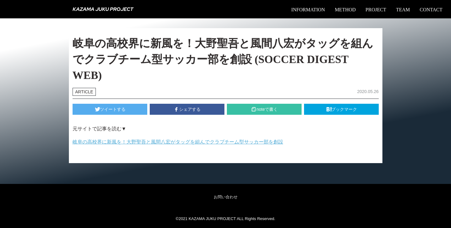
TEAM (403, 9)
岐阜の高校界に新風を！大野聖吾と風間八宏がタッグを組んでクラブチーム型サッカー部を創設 (178, 141)
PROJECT (376, 9)
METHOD (345, 9)
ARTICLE (84, 91)
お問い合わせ (226, 197)
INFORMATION (308, 9)
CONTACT (431, 9)
